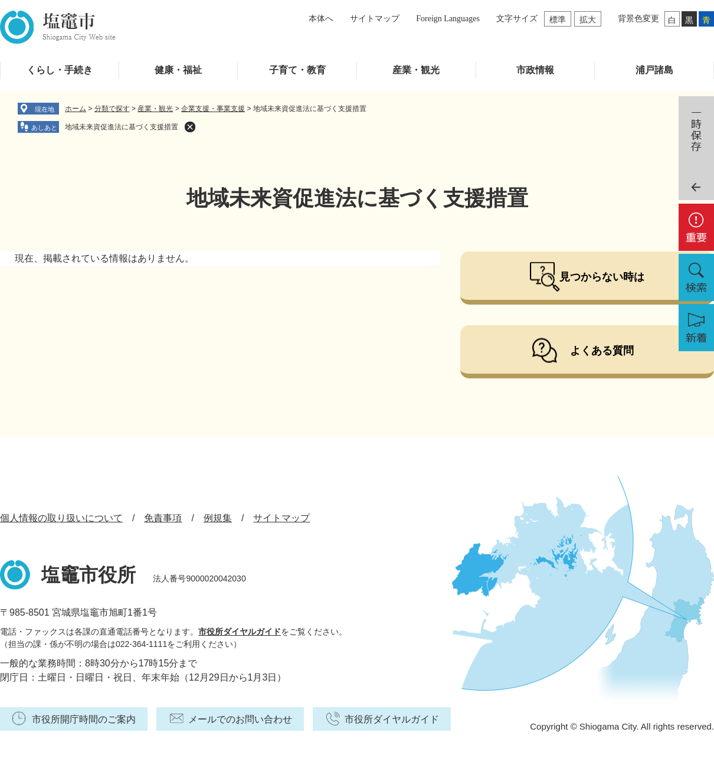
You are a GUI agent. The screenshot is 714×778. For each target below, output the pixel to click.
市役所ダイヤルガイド (239, 631)
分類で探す (112, 108)
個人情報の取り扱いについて (61, 518)
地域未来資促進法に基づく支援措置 (121, 127)
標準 (557, 19)
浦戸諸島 (654, 70)
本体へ (321, 18)
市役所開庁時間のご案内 (84, 719)
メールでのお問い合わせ (240, 719)
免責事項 (163, 518)
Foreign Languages (448, 18)
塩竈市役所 (88, 575)
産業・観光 (416, 70)
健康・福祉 (178, 70)
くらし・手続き (60, 70)
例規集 (218, 518)
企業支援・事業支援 (213, 108)
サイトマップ (374, 18)
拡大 (587, 19)
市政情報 (535, 70)
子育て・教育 (297, 70)
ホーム (75, 108)
